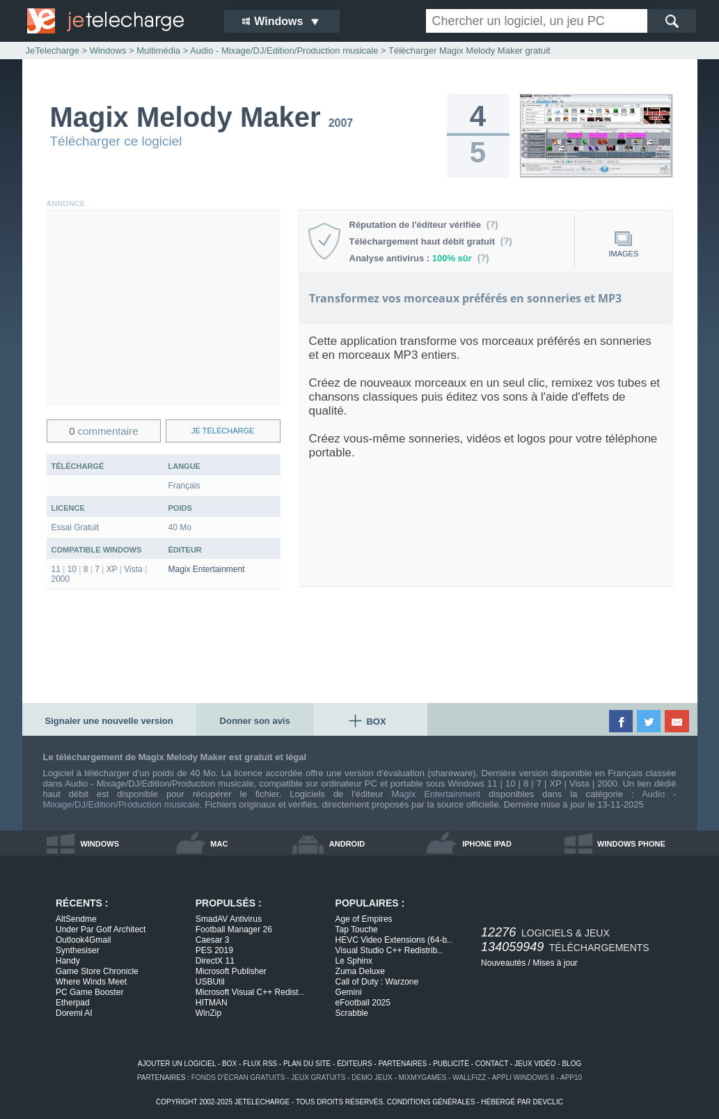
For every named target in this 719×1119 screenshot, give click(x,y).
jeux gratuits (318, 1077)
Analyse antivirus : (419, 258)
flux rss (260, 1063)
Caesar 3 (213, 940)
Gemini (348, 992)
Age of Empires (364, 919)
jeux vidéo (534, 1063)
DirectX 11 (215, 961)
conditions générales (431, 1102)
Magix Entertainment (206, 569)
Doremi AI (74, 1013)
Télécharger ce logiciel (116, 141)
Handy (68, 961)
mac (219, 844)
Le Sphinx (353, 961)
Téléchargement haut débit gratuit (431, 241)
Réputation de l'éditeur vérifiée (424, 224)
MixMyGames (423, 1077)
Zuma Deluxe (360, 971)
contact (491, 1063)
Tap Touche (356, 929)
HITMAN (212, 1003)
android (347, 844)
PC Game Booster (89, 992)
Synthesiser (78, 950)
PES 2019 (214, 950)
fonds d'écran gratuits (238, 1077)
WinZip (208, 1013)
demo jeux (371, 1077)
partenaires (403, 1063)
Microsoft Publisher (231, 971)
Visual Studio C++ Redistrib (389, 950)
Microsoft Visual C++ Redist (250, 992)
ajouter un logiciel (177, 1063)
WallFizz (469, 1077)
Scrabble (351, 1013)
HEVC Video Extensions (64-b (394, 940)
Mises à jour (555, 963)
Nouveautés (503, 963)
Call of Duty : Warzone (377, 982)
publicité (451, 1063)
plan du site (307, 1063)
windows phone (631, 844)
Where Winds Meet (91, 982)
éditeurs (354, 1063)
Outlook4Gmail (83, 940)
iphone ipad (487, 844)
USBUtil (210, 982)
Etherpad (73, 1003)
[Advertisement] (164, 308)
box (229, 1063)
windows (99, 844)
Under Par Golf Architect (100, 929)
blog (571, 1063)
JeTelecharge (52, 50)
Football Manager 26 (234, 929)
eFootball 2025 (362, 1003)
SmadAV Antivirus (229, 919)
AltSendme (76, 919)
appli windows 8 (523, 1077)
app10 (571, 1077)
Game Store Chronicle (97, 971)
